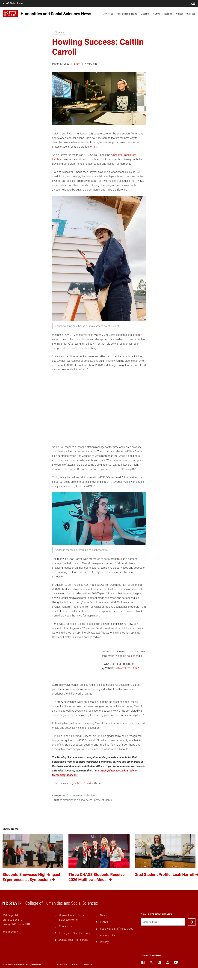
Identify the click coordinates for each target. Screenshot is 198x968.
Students (145, 13)
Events (104, 921)
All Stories (108, 13)
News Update (93, 799)
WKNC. (94, 146)
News (103, 915)
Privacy (104, 942)
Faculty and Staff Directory (74, 933)
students (107, 799)
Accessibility (107, 935)
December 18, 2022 (128, 668)
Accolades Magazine (127, 13)
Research (168, 13)
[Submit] (191, 922)
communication (68, 799)
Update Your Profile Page (73, 939)
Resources (88, 964)
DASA (82, 799)
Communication (76, 795)
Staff (77, 63)
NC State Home (12, 3)
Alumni (156, 13)
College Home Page (185, 13)
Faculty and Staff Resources (116, 928)
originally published (80, 783)
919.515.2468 (10, 932)
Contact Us (65, 926)
